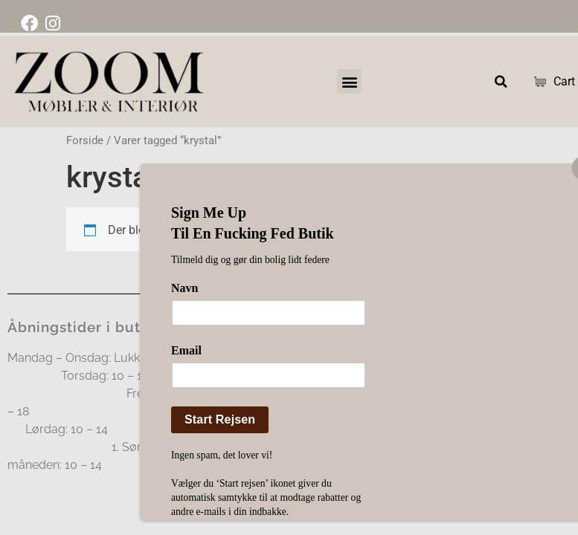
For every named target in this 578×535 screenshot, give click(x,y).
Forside (84, 140)
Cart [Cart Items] (548, 81)
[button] (349, 81)
